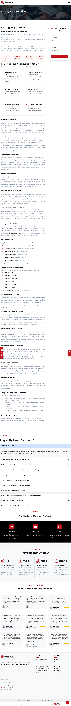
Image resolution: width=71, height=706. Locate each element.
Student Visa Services (10, 251)
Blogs (56, 668)
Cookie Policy (27, 700)
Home (4, 14)
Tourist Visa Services (10, 245)
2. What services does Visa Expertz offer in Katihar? (15, 459)
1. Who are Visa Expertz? (7, 445)
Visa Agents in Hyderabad (11, 281)
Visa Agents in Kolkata (10, 287)
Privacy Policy (20, 700)
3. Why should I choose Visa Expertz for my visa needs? (16, 465)
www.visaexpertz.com (8, 689)
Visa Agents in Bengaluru (11, 278)
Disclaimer (44, 700)
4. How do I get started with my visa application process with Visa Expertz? (21, 470)
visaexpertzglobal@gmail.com (10, 685)
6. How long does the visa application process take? (15, 480)
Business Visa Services (10, 248)
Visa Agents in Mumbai (10, 275)
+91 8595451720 (6, 682)
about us (20, 263)
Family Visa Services (9, 257)
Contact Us (57, 670)
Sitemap (57, 672)
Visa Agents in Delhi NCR (10, 272)
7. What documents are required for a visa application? (16, 485)
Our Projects (57, 666)
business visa (16, 233)
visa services (10, 263)
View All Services (40, 672)
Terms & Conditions (36, 700)
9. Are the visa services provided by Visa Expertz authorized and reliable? (21, 495)
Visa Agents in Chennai (10, 284)
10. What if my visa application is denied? (12, 500)
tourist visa (10, 233)
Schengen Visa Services (10, 254)
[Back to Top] (67, 702)
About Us (57, 662)
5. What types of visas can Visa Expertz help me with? (15, 475)
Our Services (58, 664)
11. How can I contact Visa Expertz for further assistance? (16, 506)
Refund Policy (50, 700)
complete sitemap (11, 290)
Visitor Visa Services (9, 260)
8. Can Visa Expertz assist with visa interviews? (14, 490)
